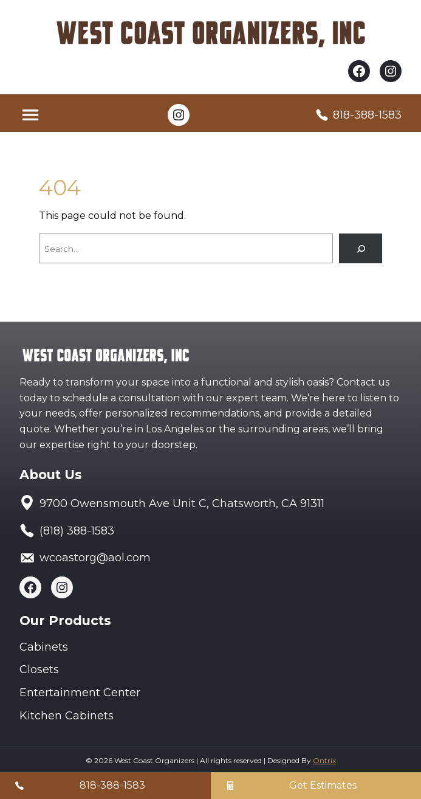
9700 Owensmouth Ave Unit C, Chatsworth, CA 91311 (181, 503)
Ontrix (324, 760)
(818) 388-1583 (76, 531)
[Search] (360, 248)
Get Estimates (323, 785)
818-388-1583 (367, 115)
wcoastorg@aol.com (95, 557)
